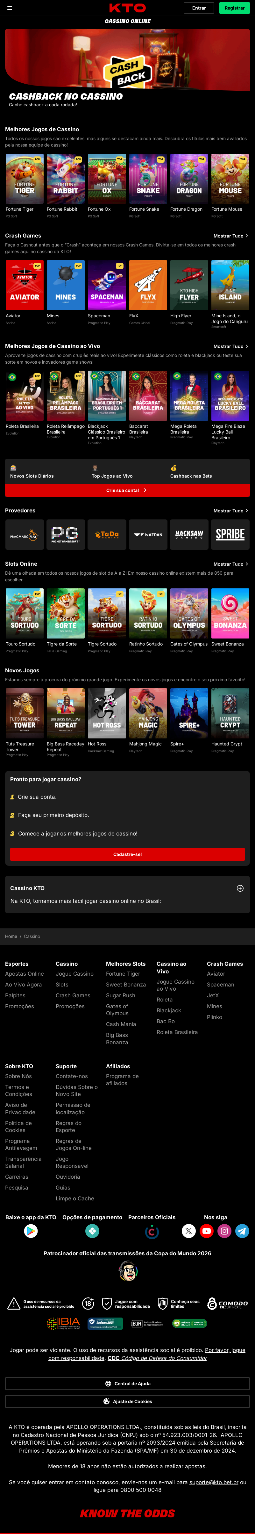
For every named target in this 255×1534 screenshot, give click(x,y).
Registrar (235, 8)
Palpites (15, 995)
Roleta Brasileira (22, 426)
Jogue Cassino (75, 974)
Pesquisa (16, 1187)
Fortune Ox (99, 209)
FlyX (133, 315)
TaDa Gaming (57, 651)
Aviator (13, 315)
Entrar (199, 8)
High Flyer (180, 315)
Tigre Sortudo (102, 643)
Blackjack (169, 1010)
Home (11, 936)
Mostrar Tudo (232, 236)
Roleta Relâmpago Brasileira (66, 429)
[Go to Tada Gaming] (107, 534)
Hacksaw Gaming (101, 751)
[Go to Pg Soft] (65, 534)
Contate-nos (72, 1076)
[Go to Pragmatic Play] (24, 534)
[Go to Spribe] (230, 534)
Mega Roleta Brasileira (183, 429)
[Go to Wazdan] (148, 534)
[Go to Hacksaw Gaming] (189, 534)
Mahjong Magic (145, 743)
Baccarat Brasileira (138, 429)
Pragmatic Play (99, 323)
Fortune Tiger (19, 209)
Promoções (19, 1006)
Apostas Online (24, 974)
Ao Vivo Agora (23, 984)
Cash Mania (121, 1024)
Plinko (214, 1017)
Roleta (165, 999)
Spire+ (177, 743)
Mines (53, 315)
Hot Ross (97, 743)
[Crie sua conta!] (127, 490)
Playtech (135, 437)
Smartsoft (218, 327)
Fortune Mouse (226, 209)
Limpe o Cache (75, 1198)
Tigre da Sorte (62, 643)
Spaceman (99, 315)
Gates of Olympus (189, 643)
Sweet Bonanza (227, 643)
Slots (62, 984)
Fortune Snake (144, 209)
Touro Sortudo (20, 643)
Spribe (10, 323)
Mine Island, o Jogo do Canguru (229, 318)
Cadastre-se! (127, 854)
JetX (213, 995)
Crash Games (73, 995)
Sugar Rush (120, 995)
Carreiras (16, 1177)
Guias (63, 1187)
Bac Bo (166, 1021)
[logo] (128, 8)
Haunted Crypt (226, 743)
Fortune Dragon (186, 209)
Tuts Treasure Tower (20, 746)
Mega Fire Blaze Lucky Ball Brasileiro (228, 431)
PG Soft (11, 216)
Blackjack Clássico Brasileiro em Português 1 (106, 431)
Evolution (12, 433)
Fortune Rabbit (62, 209)
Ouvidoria (68, 1177)
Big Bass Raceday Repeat (65, 746)
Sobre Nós (18, 1076)
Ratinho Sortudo (146, 643)
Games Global (139, 323)
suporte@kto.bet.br (213, 1482)
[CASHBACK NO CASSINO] (127, 72)
